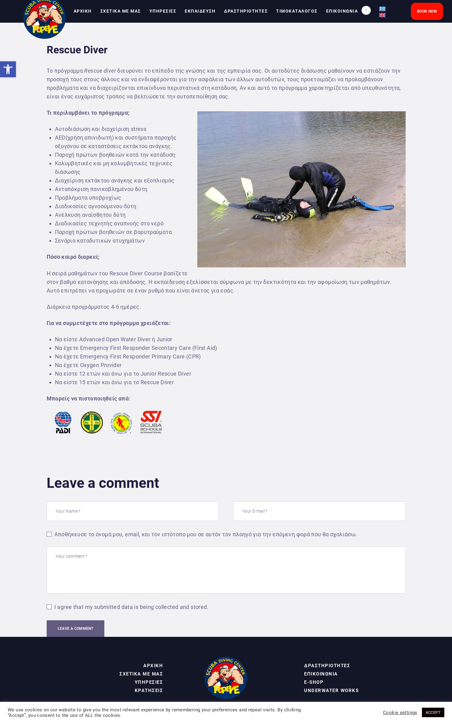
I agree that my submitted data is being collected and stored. (131, 607)
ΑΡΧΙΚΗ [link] (153, 665)
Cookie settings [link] (400, 712)
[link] (8, 69)
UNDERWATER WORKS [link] (331, 690)
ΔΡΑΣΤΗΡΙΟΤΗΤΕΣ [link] (327, 665)
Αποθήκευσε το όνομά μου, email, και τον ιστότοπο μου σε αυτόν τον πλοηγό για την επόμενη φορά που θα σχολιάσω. (205, 534)
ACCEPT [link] (433, 712)
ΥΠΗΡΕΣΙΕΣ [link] (149, 682)
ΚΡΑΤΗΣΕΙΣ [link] (149, 690)
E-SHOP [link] (313, 682)
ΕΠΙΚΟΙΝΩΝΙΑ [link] (321, 674)
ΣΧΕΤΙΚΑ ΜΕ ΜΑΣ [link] (141, 674)
